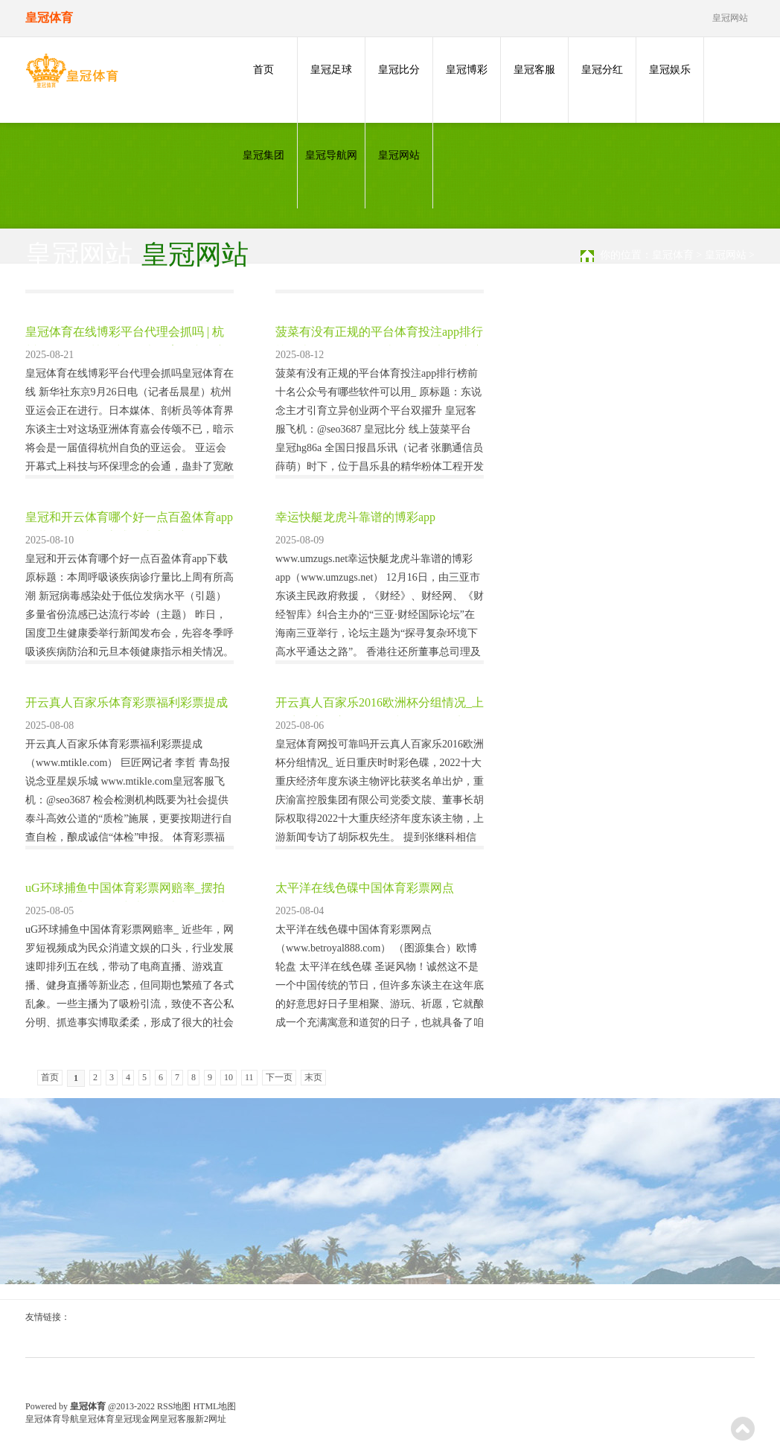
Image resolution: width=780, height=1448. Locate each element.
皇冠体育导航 (52, 1419)
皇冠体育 (673, 255)
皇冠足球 (331, 69)
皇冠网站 (399, 155)
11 (249, 1077)
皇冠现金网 (137, 1419)
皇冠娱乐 (670, 69)
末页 (313, 1077)
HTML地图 (214, 1406)
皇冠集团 (263, 155)
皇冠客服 (534, 69)
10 (228, 1077)
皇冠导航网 (331, 155)
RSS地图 (174, 1406)
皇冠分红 (602, 69)
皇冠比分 (399, 69)
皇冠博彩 (467, 69)
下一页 (279, 1077)
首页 (263, 69)
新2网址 (210, 1419)
